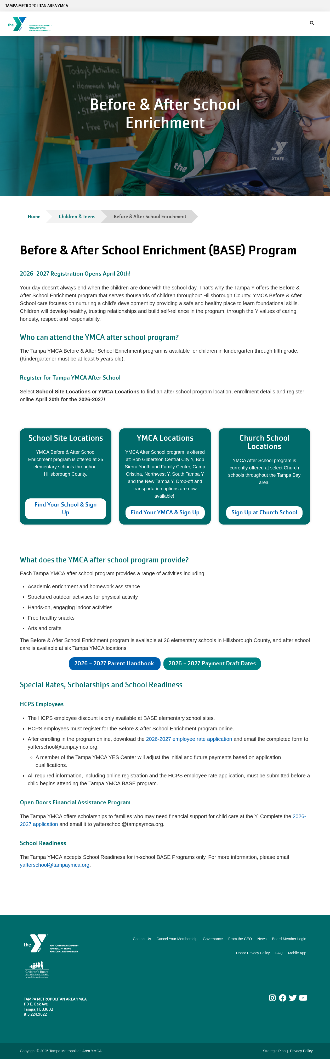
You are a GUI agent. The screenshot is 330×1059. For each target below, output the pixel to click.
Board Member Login (289, 939)
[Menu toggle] (322, 22)
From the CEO (240, 939)
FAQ (279, 953)
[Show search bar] (312, 23)
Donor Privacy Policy (253, 953)
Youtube (302, 998)
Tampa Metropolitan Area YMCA (36, 5)
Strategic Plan (274, 1051)
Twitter (292, 998)
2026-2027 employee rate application (189, 739)
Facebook (282, 998)
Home (34, 216)
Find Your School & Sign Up (66, 508)
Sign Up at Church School (264, 512)
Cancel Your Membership (176, 939)
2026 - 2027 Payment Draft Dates (212, 663)
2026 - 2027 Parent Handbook (114, 663)
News (261, 939)
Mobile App (297, 953)
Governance (213, 939)
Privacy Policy (301, 1051)
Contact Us (142, 939)
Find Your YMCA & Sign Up (165, 512)
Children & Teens (77, 216)
